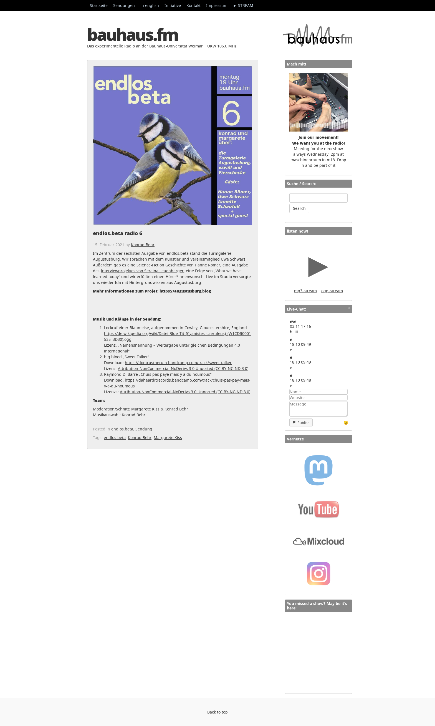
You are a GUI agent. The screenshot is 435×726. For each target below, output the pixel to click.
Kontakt (193, 5)
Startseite (99, 5)
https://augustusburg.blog (185, 291)
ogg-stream (332, 290)
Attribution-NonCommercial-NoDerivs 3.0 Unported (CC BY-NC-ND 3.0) (183, 368)
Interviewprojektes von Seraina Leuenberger (142, 270)
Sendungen (124, 5)
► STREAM (243, 5)
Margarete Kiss (168, 437)
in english (149, 5)
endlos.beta (122, 429)
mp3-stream (305, 290)
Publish (303, 422)
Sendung (143, 429)
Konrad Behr (143, 244)
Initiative (173, 5)
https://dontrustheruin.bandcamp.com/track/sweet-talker (178, 362)
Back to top (217, 712)
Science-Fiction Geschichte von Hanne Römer (178, 265)
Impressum (216, 5)
